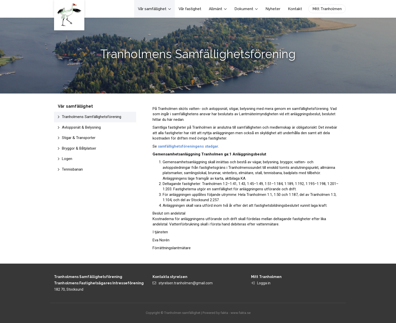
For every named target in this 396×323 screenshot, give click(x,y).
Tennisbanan (72, 169)
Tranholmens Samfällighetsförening (91, 116)
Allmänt (218, 9)
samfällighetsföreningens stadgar (188, 146)
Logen (67, 158)
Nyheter (272, 9)
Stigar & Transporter (78, 137)
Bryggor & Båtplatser (79, 148)
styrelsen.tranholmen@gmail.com (186, 283)
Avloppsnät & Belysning (81, 127)
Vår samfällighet (154, 9)
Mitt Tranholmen (327, 9)
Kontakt (295, 9)
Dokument (246, 9)
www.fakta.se (241, 313)
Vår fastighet (190, 9)
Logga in (263, 283)
